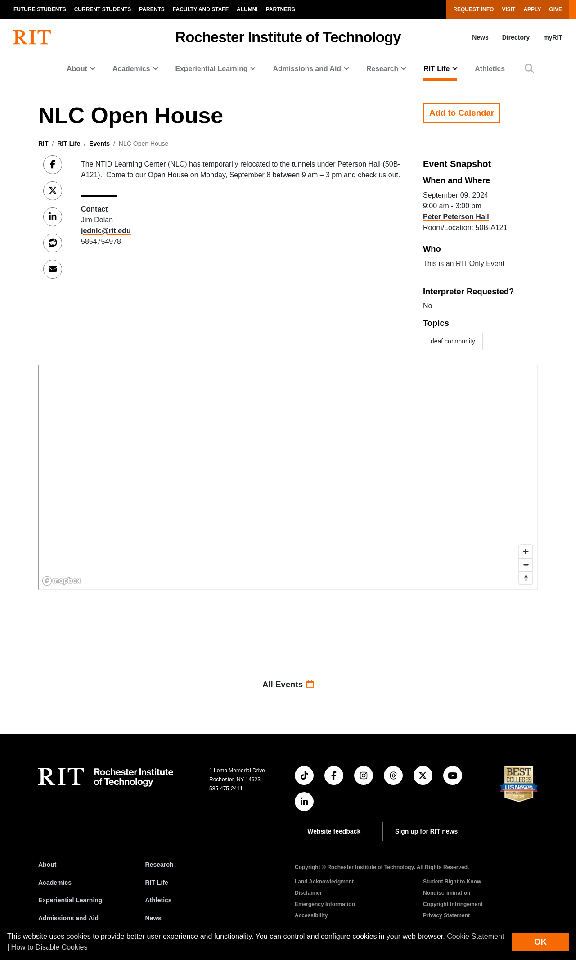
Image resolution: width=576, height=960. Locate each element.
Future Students (40, 9)
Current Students (102, 9)
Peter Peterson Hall (456, 217)
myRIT (552, 37)
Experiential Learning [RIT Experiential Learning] (70, 900)
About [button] (77, 68)
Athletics (490, 68)
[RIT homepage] (32, 37)
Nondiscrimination (446, 893)
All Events (288, 684)
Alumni (247, 9)
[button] (529, 68)
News (480, 37)
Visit (508, 9)
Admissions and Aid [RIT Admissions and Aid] (68, 918)
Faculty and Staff (201, 9)
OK (540, 941)
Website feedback (333, 831)
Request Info (473, 9)
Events (99, 143)
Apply (532, 9)
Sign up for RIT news (426, 831)
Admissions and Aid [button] (307, 68)
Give (555, 9)
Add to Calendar (461, 112)
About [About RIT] (47, 864)
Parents (151, 9)
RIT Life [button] (436, 68)
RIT (43, 143)
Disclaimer (308, 893)
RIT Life (68, 143)
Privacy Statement (446, 915)
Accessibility (311, 915)
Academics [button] (131, 68)
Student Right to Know (452, 882)
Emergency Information (325, 904)
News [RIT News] (153, 918)
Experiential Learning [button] (212, 68)
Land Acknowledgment (324, 882)
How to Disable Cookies (49, 947)
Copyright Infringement (453, 904)
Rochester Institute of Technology (287, 37)
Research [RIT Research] (159, 864)
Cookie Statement (475, 936)
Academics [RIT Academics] (55, 882)
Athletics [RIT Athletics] (158, 900)
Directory (516, 37)
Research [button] (382, 68)
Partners (280, 9)
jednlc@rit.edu (106, 230)
